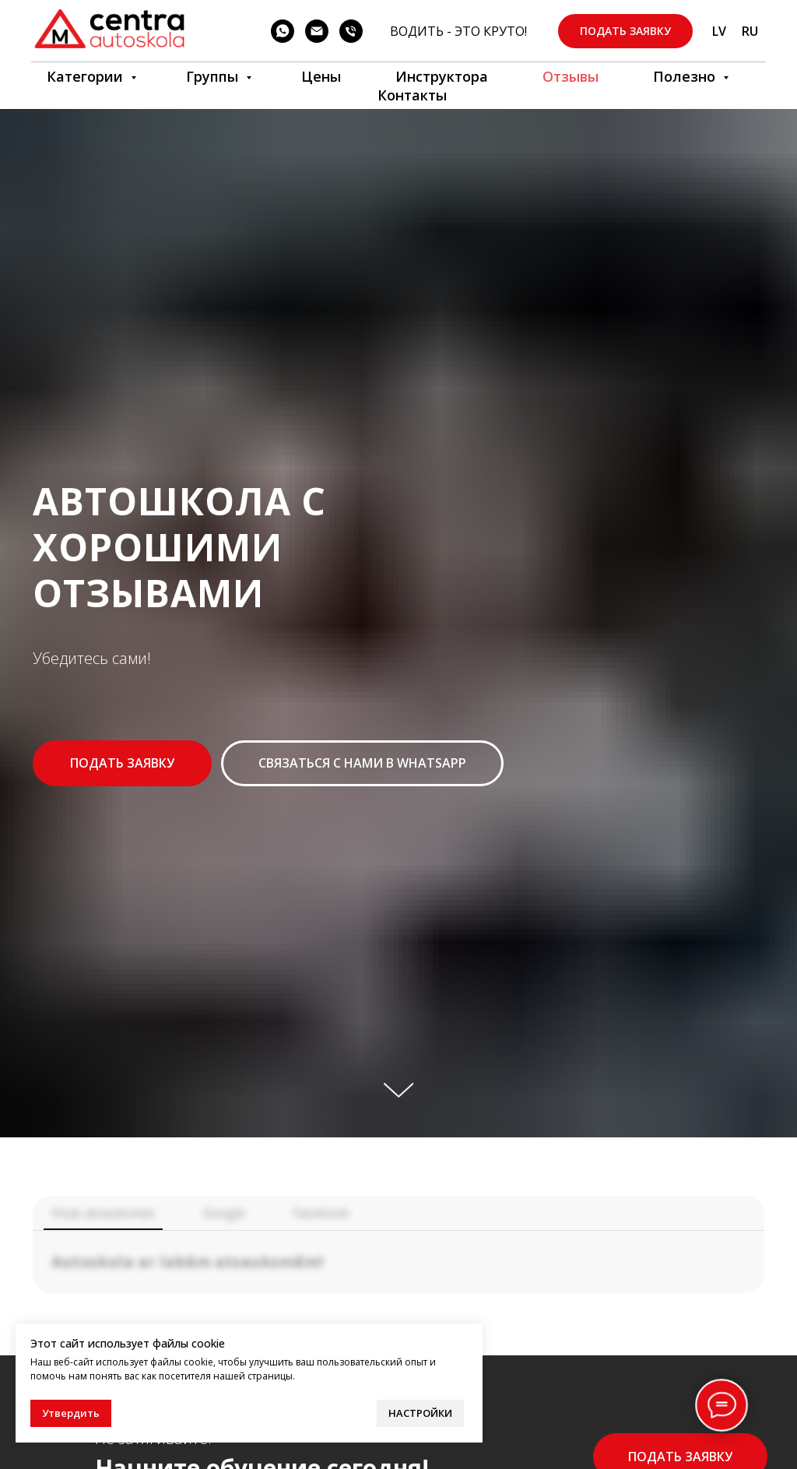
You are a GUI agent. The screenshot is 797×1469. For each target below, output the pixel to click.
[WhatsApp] (282, 31)
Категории (87, 76)
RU (750, 31)
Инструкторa (441, 76)
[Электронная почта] (316, 31)
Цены (321, 76)
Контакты (412, 95)
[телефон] (351, 31)
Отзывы (570, 76)
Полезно (686, 76)
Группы (214, 76)
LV (719, 31)
